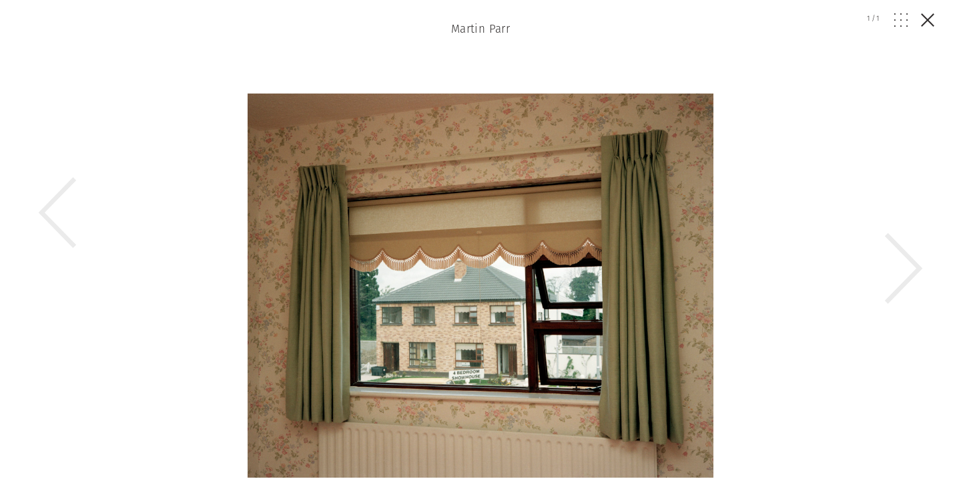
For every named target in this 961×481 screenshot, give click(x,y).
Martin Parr (481, 29)
